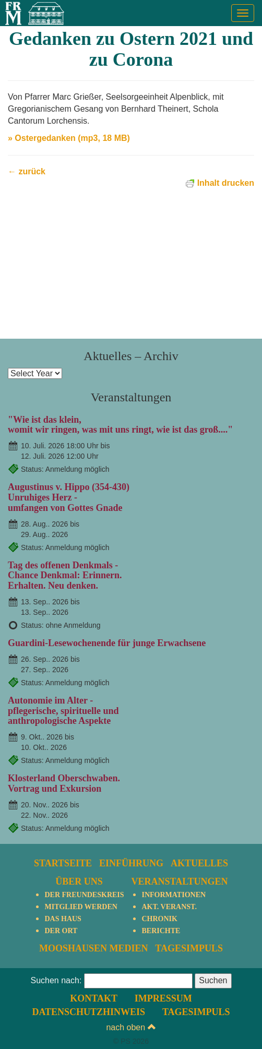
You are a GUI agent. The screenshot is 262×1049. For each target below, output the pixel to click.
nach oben (131, 1027)
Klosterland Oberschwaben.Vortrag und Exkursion (64, 783)
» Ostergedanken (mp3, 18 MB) (69, 138)
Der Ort (60, 931)
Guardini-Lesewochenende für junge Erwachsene (107, 643)
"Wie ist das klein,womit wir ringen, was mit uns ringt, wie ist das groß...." (120, 424)
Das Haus (62, 919)
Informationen (173, 895)
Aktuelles (199, 863)
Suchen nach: (55, 980)
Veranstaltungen (179, 881)
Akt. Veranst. (168, 907)
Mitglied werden (80, 907)
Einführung (131, 863)
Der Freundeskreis (84, 895)
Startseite (63, 863)
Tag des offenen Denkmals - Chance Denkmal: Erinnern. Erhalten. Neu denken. (65, 575)
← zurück (26, 171)
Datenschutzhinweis (88, 1012)
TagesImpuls (189, 948)
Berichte (160, 931)
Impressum (163, 998)
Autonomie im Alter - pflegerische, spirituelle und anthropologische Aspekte (63, 710)
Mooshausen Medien (93, 948)
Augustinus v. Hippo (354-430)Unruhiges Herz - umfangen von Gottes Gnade (68, 497)
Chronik (159, 919)
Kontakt (93, 998)
